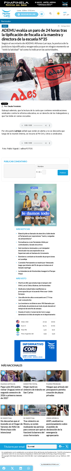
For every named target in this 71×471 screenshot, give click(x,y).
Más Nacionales (11, 365)
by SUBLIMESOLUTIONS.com (50, 464)
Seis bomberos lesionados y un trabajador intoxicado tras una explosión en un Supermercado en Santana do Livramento (34, 250)
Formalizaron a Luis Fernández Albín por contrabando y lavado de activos (33, 243)
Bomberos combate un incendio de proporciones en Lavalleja (36, 257)
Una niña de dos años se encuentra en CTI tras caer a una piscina (35, 298)
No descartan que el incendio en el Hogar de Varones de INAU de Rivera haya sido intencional (12, 427)
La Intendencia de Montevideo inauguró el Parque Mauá (36, 272)
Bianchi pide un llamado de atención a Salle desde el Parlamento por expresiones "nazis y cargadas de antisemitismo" (36, 236)
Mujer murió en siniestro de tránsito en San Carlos (34, 390)
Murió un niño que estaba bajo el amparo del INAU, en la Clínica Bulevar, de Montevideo (34, 284)
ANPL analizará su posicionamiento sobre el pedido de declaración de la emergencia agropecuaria (56, 428)
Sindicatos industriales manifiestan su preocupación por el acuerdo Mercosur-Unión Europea (35, 291)
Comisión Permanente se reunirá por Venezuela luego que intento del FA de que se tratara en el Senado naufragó (35, 265)
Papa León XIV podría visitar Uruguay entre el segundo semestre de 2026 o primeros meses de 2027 (12, 392)
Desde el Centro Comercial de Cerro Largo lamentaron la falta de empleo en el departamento (36, 313)
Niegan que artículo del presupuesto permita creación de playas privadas (57, 391)
